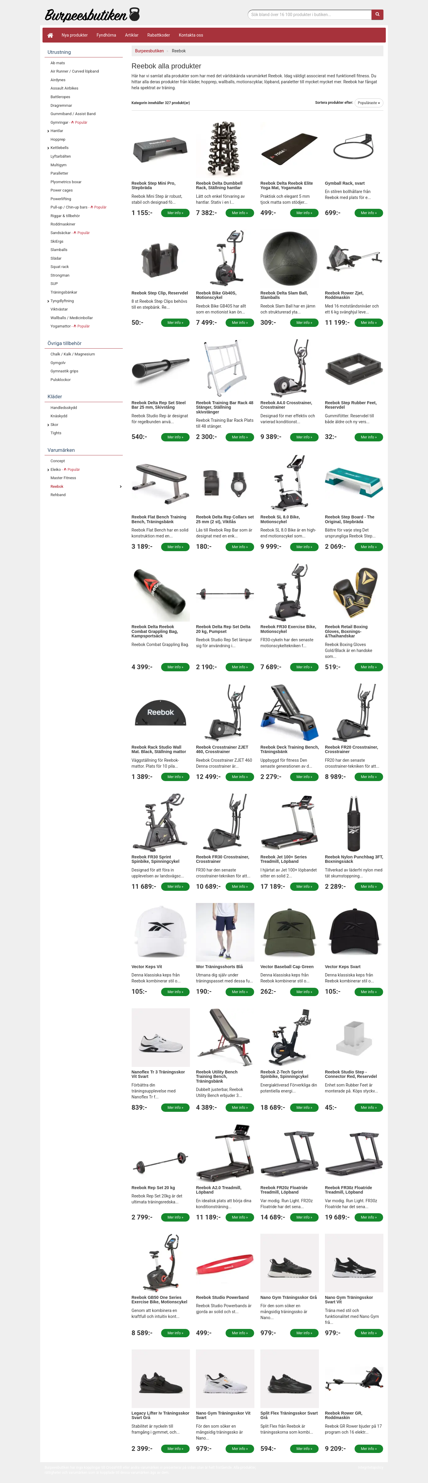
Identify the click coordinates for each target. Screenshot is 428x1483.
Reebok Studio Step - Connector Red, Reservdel (351, 1074)
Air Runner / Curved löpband (75, 71)
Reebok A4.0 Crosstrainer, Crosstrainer (286, 405)
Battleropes (60, 97)
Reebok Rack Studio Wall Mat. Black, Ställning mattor (159, 749)
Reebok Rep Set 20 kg (153, 1187)
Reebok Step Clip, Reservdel (160, 293)
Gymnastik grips (64, 371)
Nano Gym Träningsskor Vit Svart (223, 1415)
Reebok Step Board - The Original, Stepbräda (349, 519)
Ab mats (58, 63)
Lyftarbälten (61, 156)
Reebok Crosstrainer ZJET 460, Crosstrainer (222, 749)
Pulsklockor (61, 379)
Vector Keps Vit (147, 966)
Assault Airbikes (64, 88)
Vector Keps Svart (343, 966)
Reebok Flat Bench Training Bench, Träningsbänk (159, 519)
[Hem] (50, 35)
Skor (54, 424)
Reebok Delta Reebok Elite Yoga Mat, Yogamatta (286, 185)
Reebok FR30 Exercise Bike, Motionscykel (288, 629)
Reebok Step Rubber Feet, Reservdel (351, 405)
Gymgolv (58, 362)
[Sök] (377, 15)
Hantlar (57, 130)
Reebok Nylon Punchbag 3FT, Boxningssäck (354, 859)
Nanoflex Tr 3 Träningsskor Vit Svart (158, 1074)
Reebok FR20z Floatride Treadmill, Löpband (284, 1189)
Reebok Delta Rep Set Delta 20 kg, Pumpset (223, 629)
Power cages (62, 190)
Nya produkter (75, 35)
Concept (58, 461)
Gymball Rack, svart (345, 183)
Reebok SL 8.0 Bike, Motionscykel (280, 519)
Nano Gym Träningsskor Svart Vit (349, 1299)
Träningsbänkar (64, 292)
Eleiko (65, 469)
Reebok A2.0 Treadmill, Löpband (218, 1189)
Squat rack (60, 266)
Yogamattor (70, 326)
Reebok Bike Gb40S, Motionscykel (216, 295)
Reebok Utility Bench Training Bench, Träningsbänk (216, 1077)
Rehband (58, 495)
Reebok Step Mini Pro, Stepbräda (154, 185)
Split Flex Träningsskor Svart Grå (289, 1415)
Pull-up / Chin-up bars (78, 207)
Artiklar (132, 35)
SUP (54, 283)
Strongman (60, 275)
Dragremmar (61, 105)
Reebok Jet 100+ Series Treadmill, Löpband (283, 859)
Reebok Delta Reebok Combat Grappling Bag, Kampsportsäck (155, 631)
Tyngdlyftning (62, 301)
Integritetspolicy (370, 1467)
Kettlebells (60, 147)
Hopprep (58, 139)
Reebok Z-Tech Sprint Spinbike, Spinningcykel (284, 1074)
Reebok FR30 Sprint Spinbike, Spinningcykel (156, 859)
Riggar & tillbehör (65, 216)
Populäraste (369, 103)
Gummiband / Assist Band (73, 114)
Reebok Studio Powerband (222, 1297)
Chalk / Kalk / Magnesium (73, 354)
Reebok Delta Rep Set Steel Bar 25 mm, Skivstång (159, 405)
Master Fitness (63, 478)
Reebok (57, 486)
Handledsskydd (64, 407)
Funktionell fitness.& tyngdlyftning (92, 14)
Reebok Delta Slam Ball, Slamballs (284, 295)
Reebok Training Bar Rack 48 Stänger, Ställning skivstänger (224, 407)
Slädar (56, 258)
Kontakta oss (191, 35)
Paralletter (59, 173)
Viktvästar (59, 309)
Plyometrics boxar (66, 182)
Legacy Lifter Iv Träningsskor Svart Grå (161, 1415)
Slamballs (59, 249)
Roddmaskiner (63, 224)
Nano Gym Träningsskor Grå (288, 1297)
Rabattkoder (158, 35)
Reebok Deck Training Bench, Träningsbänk (289, 749)
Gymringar (69, 122)
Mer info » (175, 213)
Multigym (59, 165)
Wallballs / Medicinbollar (72, 318)
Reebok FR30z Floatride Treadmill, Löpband (348, 1189)
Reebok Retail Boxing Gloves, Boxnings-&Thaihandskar (346, 631)
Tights (56, 433)
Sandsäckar (70, 233)
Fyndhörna (106, 35)
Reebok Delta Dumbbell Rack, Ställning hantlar (219, 185)
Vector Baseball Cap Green (287, 966)
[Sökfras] (310, 15)
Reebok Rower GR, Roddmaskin (343, 1415)
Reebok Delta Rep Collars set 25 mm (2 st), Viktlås (225, 519)
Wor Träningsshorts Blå (219, 966)
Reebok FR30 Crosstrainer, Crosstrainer (222, 859)
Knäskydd (59, 416)
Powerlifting (61, 199)
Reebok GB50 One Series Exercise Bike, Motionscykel (160, 1299)
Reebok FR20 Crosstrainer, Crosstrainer (351, 749)
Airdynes (58, 80)
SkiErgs (57, 241)
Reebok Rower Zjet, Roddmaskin (344, 295)
